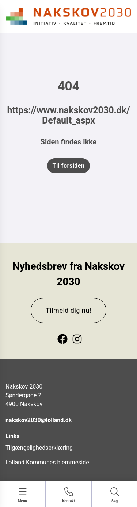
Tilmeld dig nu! (68, 310)
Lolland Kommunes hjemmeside (47, 462)
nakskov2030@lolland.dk (38, 420)
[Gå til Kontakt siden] (68, 495)
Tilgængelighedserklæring (39, 447)
